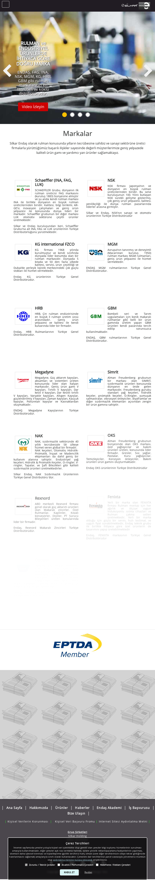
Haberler (82, 806)
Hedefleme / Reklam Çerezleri (115, 864)
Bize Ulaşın (76, 812)
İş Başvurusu (139, 806)
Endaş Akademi (109, 806)
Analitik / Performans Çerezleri (77, 864)
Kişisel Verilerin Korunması (28, 817)
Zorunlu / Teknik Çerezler (42, 864)
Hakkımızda (38, 806)
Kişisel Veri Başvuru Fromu (75, 817)
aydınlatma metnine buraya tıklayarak (73, 859)
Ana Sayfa (14, 806)
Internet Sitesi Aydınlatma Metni (123, 817)
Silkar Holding (77, 834)
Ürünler (61, 806)
